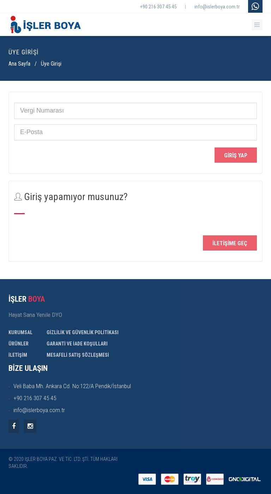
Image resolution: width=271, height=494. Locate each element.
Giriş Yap (235, 155)
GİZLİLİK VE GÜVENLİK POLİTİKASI (83, 332)
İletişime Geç (229, 243)
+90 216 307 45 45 (158, 7)
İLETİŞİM (17, 355)
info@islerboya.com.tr (217, 7)
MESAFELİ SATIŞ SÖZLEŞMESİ (78, 355)
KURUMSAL (20, 332)
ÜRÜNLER (18, 344)
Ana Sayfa (19, 63)
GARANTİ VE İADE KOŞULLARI (77, 344)
